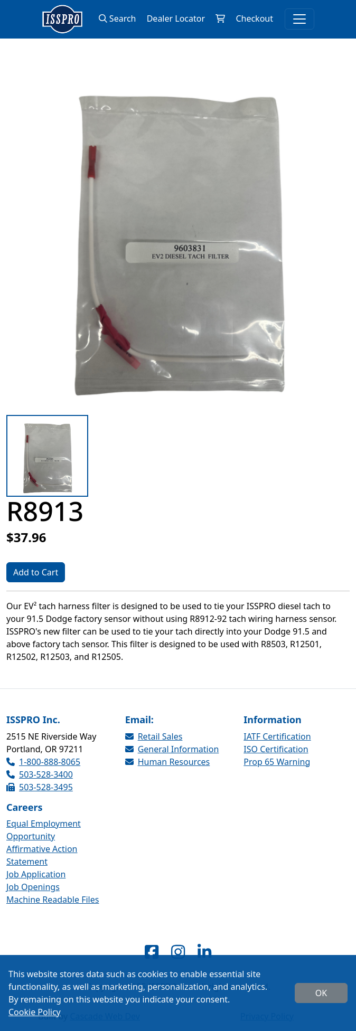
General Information (172, 749)
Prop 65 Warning (276, 762)
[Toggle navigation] (299, 19)
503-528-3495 (39, 787)
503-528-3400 (39, 774)
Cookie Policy (34, 1012)
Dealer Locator (176, 18)
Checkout (254, 18)
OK (321, 993)
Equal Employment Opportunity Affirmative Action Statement (43, 842)
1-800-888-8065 (43, 762)
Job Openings (33, 887)
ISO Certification (275, 749)
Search (117, 18)
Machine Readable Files (52, 899)
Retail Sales (154, 736)
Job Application (35, 874)
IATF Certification (277, 736)
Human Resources (167, 762)
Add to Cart (35, 572)
